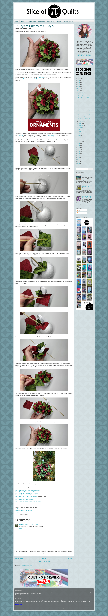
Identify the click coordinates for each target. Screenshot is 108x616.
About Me (23, 21)
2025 (78, 82)
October (80, 123)
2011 (78, 161)
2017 (78, 149)
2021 (78, 90)
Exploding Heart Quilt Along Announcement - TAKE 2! (84, 98)
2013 (78, 157)
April (80, 135)
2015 (78, 153)
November (81, 121)
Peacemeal (21, 524)
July (80, 129)
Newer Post (19, 558)
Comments (80, 212)
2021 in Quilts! (81, 93)
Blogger (63, 608)
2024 (78, 84)
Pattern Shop (41, 21)
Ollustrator (53, 608)
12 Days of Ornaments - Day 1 (85, 114)
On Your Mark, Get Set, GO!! (84, 118)
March (80, 137)
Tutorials (58, 21)
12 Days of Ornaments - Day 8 (85, 101)
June (80, 131)
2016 (78, 151)
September (81, 125)
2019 (78, 145)
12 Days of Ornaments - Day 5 (85, 107)
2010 (78, 163)
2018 (78, 147)
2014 (78, 155)
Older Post (69, 558)
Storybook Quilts (32, 21)
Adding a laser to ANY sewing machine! (87, 186)
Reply (20, 528)
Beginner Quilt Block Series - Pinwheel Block (87, 197)
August (80, 127)
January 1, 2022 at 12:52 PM (31, 524)
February (81, 139)
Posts (78, 210)
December (81, 92)
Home (16, 21)
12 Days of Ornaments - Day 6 (85, 104)
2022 (78, 88)
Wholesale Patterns (68, 21)
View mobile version (44, 561)
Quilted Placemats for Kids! (84, 95)
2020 (78, 143)
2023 (78, 86)
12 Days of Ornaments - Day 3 (85, 110)
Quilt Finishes (50, 21)
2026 (78, 80)
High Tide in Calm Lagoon (84, 116)
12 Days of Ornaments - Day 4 (85, 108)
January (80, 141)
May (80, 133)
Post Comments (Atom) (27, 565)
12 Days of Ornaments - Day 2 (85, 112)
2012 (78, 159)
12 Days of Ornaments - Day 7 (85, 103)
